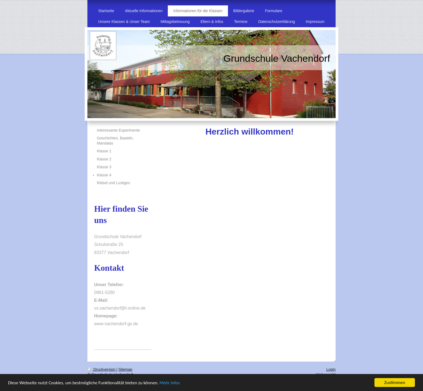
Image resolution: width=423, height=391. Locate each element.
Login (331, 369)
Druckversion (101, 369)
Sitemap (125, 369)
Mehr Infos (169, 383)
